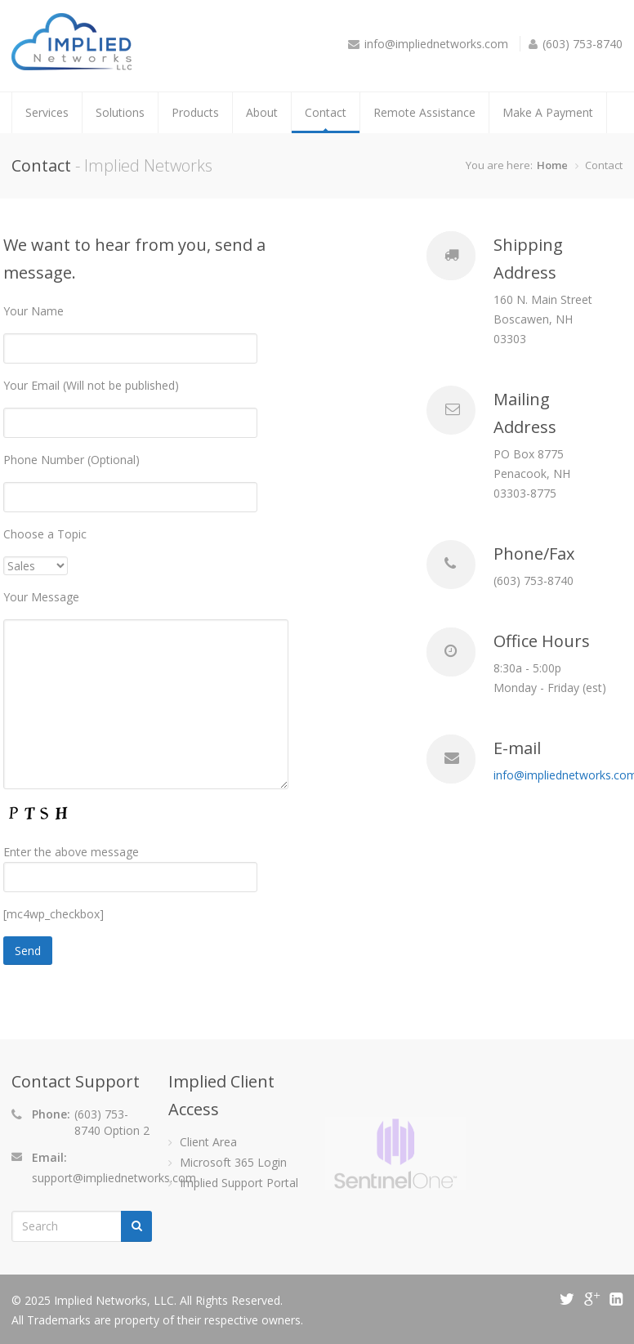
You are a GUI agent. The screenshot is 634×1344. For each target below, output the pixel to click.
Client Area (208, 1142)
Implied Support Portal (239, 1182)
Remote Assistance (424, 112)
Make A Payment (547, 112)
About (262, 112)
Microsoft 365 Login (233, 1162)
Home (552, 165)
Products (195, 112)
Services (47, 112)
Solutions (120, 112)
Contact (325, 112)
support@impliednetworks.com (114, 1177)
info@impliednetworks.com (436, 43)
